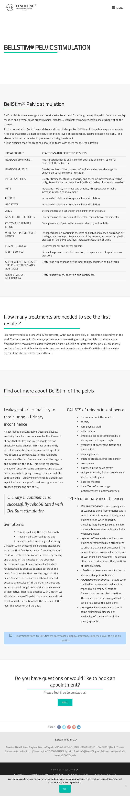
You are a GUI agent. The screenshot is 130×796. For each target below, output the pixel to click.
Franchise (58, 774)
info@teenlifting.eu (89, 751)
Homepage (19, 774)
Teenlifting (34, 774)
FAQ (47, 774)
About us (72, 774)
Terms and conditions (105, 774)
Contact (86, 774)
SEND (65, 702)
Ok (65, 789)
